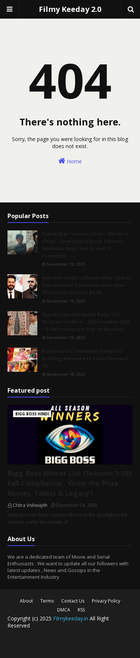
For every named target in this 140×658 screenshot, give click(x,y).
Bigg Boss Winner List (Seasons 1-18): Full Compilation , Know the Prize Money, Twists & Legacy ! (70, 483)
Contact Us (72, 601)
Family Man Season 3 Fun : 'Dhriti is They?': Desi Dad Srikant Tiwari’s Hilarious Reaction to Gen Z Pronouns (85, 244)
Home (70, 161)
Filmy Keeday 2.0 (70, 9)
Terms (47, 601)
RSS (81, 610)
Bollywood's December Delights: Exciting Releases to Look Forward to (85, 358)
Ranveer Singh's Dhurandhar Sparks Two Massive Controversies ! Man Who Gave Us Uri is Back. (87, 285)
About (26, 601)
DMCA (63, 610)
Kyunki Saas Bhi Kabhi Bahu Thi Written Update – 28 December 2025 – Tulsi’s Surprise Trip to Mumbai (86, 321)
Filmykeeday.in (70, 618)
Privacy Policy (106, 601)
